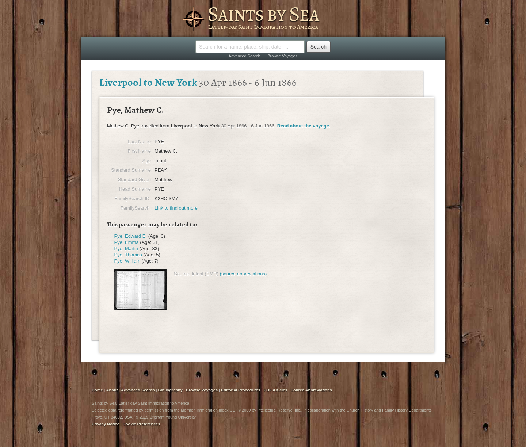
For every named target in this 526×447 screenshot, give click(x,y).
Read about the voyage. (304, 126)
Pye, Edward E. (130, 236)
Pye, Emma (126, 242)
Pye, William (127, 261)
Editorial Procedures (240, 390)
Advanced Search (244, 56)
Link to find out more (176, 208)
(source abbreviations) (243, 273)
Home (97, 390)
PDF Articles (275, 390)
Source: (182, 273)
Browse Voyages (282, 56)
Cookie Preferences (141, 424)
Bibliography (170, 390)
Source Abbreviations (311, 390)
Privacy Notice (105, 424)
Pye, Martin (126, 248)
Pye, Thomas (128, 254)
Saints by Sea (263, 14)
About (112, 390)
